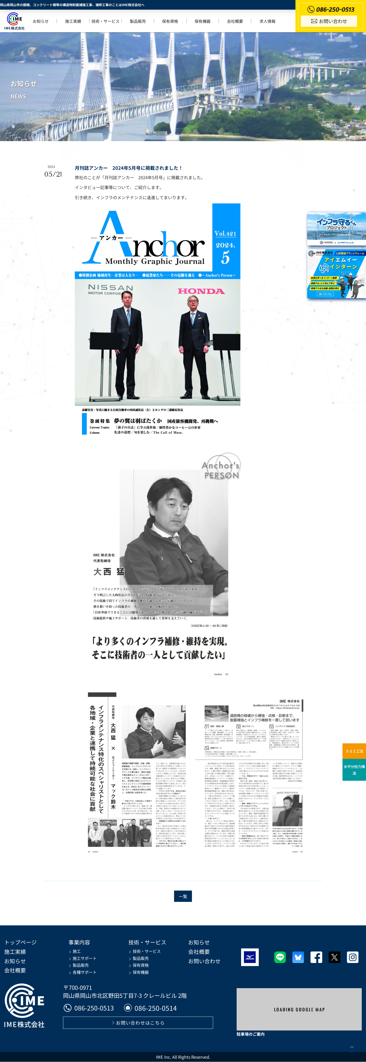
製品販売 (139, 21)
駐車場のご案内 (251, 1034)
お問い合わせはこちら (140, 1022)
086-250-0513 (90, 1008)
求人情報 (268, 21)
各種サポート (84, 971)
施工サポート (84, 958)
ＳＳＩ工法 (354, 751)
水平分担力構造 (354, 771)
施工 (75, 951)
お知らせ (42, 21)
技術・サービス (106, 21)
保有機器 (203, 21)
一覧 (183, 896)
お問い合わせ (201, 961)
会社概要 (235, 21)
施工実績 (74, 21)
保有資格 (171, 21)
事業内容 (78, 942)
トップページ (21, 942)
